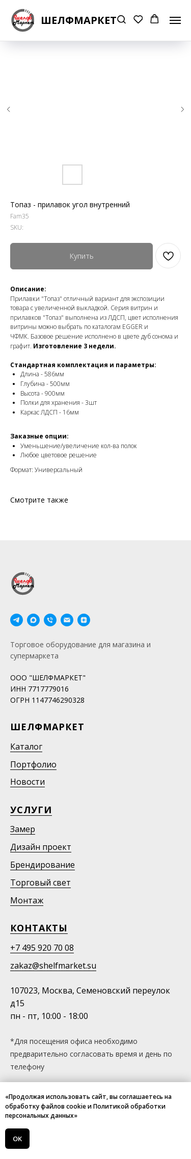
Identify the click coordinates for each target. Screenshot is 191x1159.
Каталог (26, 746)
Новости (27, 781)
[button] (121, 20)
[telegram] (16, 620)
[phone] (50, 620)
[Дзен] (83, 620)
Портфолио (33, 764)
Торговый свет (40, 882)
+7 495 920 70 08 (42, 947)
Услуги (31, 810)
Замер (22, 829)
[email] (67, 620)
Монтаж (26, 900)
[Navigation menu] (175, 20)
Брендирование (42, 864)
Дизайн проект (40, 846)
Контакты (39, 928)
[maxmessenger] (33, 620)
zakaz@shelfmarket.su (53, 965)
